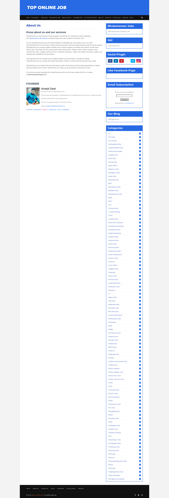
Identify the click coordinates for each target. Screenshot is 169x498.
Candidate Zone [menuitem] (78, 17)
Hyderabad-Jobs (125, 283)
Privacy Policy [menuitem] (117, 17)
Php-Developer (125, 397)
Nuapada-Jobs (125, 354)
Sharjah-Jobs (125, 429)
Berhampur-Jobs (125, 187)
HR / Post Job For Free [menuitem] (90, 17)
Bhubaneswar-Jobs (125, 194)
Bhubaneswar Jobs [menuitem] (54, 17)
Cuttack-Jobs (125, 219)
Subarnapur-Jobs (125, 440)
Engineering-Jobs (125, 251)
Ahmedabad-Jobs (125, 144)
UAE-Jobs (125, 468)
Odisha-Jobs (125, 365)
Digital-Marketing (125, 233)
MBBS (125, 329)
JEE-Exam (125, 301)
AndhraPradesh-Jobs (125, 148)
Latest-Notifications (125, 315)
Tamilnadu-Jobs (125, 447)
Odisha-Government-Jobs (125, 361)
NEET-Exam (125, 347)
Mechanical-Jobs (125, 333)
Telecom (125, 457)
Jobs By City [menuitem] (44, 17)
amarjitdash (65, 109)
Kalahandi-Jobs (125, 304)
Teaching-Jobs (125, 450)
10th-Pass (125, 137)
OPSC (125, 383)
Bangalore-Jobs (125, 173)
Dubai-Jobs (125, 244)
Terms (53, 488)
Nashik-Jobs (125, 343)
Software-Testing (125, 432)
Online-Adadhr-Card (125, 372)
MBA (125, 326)
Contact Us (44, 488)
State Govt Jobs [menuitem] (66, 17)
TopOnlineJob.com (37, 495)
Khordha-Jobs (125, 311)
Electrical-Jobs (125, 247)
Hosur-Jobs (125, 276)
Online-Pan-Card (125, 375)
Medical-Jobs (125, 336)
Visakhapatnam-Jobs (125, 472)
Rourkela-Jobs (125, 418)
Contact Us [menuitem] (108, 17)
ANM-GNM (125, 158)
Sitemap (80, 488)
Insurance (125, 290)
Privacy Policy (71, 488)
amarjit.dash (37, 109)
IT (125, 294)
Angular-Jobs (125, 155)
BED (125, 183)
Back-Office (125, 165)
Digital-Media (125, 237)
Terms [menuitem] (131, 17)
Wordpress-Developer (125, 479)
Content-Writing (125, 212)
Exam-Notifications (125, 254)
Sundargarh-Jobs (125, 443)
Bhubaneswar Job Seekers (39, 38)
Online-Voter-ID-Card (125, 379)
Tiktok (125, 465)
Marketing (125, 322)
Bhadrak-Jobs (125, 190)
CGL (125, 205)
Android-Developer (125, 151)
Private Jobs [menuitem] (34, 17)
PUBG (125, 400)
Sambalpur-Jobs (125, 425)
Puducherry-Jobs (125, 404)
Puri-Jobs (125, 408)
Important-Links (125, 286)
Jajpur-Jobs (125, 297)
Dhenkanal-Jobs (125, 229)
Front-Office (125, 265)
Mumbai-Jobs (125, 340)
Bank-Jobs (125, 176)
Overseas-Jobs (125, 390)
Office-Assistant (125, 368)
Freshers (125, 262)
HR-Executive (125, 279)
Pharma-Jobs (125, 393)
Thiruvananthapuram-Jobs (125, 461)
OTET (125, 386)
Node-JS (125, 351)
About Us (36, 488)
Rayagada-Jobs (125, 411)
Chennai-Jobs (125, 208)
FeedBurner (129, 103)
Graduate (125, 272)
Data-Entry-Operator (125, 222)
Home (28, 488)
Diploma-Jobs (125, 240)
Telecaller (125, 454)
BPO (125, 201)
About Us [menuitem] (100, 17)
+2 (125, 133)
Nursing (125, 358)
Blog (125, 197)
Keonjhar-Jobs (125, 308)
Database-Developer (125, 226)
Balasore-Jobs (125, 169)
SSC (125, 436)
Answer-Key (125, 162)
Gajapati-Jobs (125, 269)
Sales (125, 422)
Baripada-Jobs (125, 180)
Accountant (125, 140)
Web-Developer (125, 475)
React (125, 415)
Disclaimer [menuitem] (125, 17)
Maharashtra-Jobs (125, 319)
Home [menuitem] (28, 17)
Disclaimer (60, 488)
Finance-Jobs (125, 258)
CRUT (125, 215)
